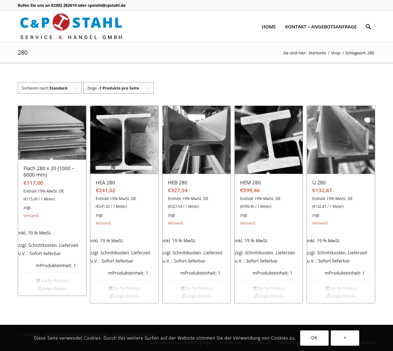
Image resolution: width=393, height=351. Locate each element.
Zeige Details (52, 288)
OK (314, 338)
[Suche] (368, 26)
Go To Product (52, 280)
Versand (31, 215)
